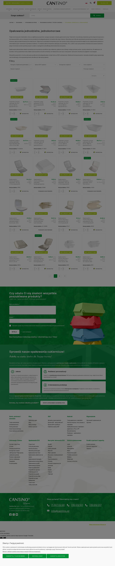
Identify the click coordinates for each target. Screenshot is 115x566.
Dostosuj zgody (37, 556)
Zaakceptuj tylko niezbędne (15, 556)
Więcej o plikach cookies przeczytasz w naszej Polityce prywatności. (22, 551)
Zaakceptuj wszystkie (57, 556)
